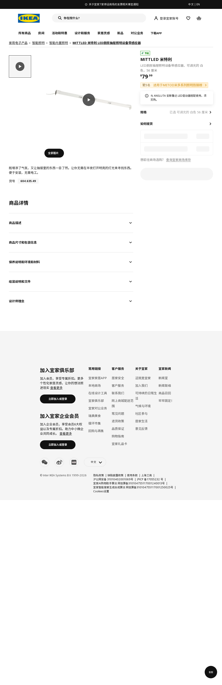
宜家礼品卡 (119, 444)
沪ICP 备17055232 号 (150, 479)
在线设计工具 (97, 393)
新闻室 (163, 378)
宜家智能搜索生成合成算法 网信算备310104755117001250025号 (133, 487)
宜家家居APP (97, 378)
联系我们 (118, 393)
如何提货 (146, 124)
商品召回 (165, 393)
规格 (143, 112)
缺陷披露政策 (115, 475)
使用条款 (132, 475)
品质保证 (118, 429)
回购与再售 (96, 431)
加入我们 (141, 385)
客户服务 (118, 385)
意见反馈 (141, 429)
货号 (12, 181)
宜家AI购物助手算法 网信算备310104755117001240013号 (129, 483)
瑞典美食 (94, 416)
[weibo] (59, 462)
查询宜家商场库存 (178, 160)
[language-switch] (95, 462)
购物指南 (118, 436)
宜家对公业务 (97, 408)
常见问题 (118, 413)
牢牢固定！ (166, 401)
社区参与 (141, 413)
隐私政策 (98, 475)
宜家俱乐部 (96, 401)
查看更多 (56, 388)
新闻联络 (165, 385)
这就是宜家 (143, 378)
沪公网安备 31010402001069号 (113, 479)
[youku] (74, 462)
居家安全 (118, 378)
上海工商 (146, 475)
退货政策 (118, 421)
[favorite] (211, 61)
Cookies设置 (101, 491)
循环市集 (94, 423)
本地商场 (94, 385)
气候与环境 (143, 406)
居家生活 (141, 421)
